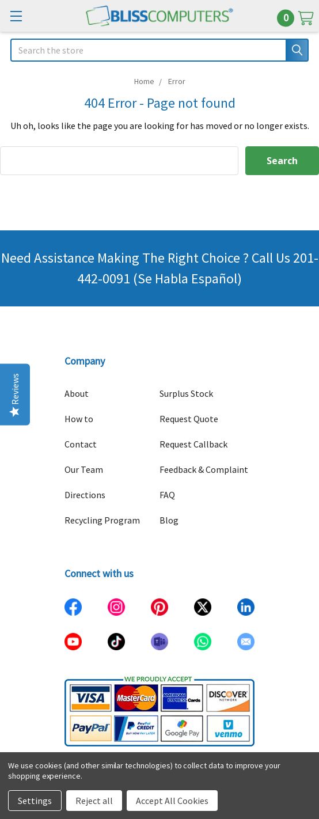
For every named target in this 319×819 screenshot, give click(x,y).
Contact (80, 444)
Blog (169, 520)
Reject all (94, 800)
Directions (84, 494)
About (76, 393)
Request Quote (189, 418)
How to (78, 418)
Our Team (83, 469)
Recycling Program (102, 520)
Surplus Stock (186, 393)
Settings (35, 800)
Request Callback (193, 444)
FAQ (167, 494)
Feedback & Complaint (204, 469)
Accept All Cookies (172, 800)
